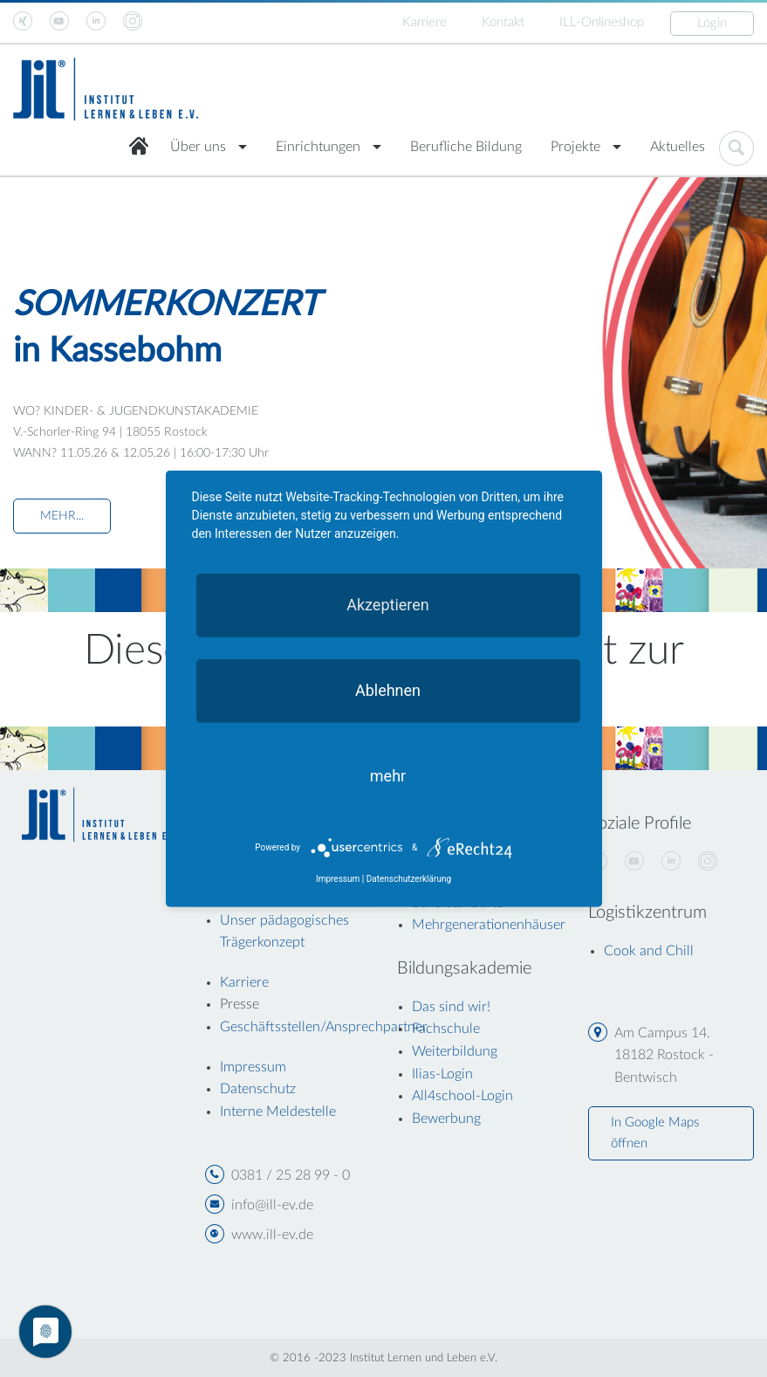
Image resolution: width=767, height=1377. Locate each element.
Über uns (198, 147)
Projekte (575, 147)
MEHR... (62, 516)
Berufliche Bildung (466, 147)
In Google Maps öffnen (655, 1133)
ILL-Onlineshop (601, 22)
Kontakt (503, 22)
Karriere (424, 22)
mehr (388, 775)
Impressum (338, 879)
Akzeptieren (387, 604)
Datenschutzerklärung (408, 879)
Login (712, 23)
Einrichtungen (318, 147)
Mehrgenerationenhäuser (488, 925)
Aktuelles (677, 147)
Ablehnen (388, 689)
